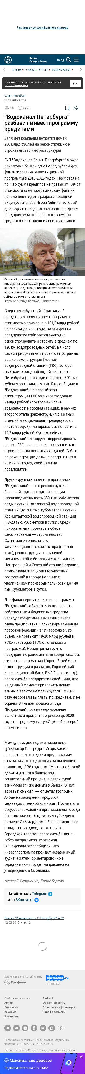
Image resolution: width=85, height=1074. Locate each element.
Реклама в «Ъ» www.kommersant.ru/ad (42, 27)
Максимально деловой (31, 1060)
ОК (75, 83)
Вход (60, 60)
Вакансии (11, 1016)
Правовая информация (59, 1007)
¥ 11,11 (43, 70)
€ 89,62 (30, 70)
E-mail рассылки (54, 1012)
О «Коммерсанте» (17, 998)
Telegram (42, 893)
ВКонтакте (27, 899)
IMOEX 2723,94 (61, 70)
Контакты (11, 1007)
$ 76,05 (16, 70)
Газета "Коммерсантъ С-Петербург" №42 (34, 918)
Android (48, 998)
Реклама (10, 1012)
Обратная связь (54, 1003)
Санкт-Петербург (15, 95)
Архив (8, 1003)
